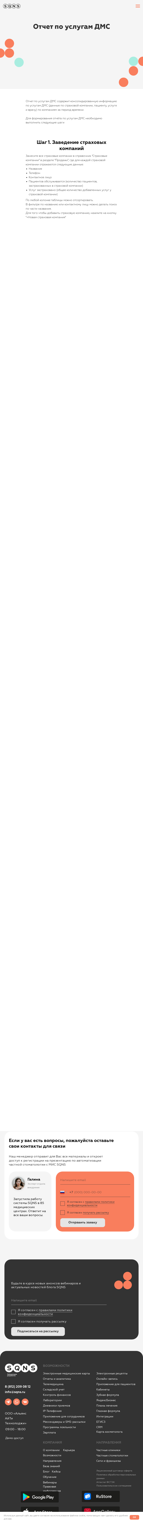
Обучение (49, 1477)
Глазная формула (108, 1411)
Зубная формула (107, 1395)
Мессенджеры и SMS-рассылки (64, 1421)
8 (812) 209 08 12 (18, 1386)
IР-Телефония (52, 1411)
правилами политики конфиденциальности (91, 1203)
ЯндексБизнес (106, 1400)
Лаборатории (52, 1400)
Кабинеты (103, 1389)
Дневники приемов (56, 1405)
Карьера (69, 1450)
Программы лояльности (59, 1427)
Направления (52, 1461)
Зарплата (49, 1432)
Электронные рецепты (112, 1373)
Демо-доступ (14, 1438)
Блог (46, 1471)
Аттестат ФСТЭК (105, 1482)
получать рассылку (96, 1212)
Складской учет (54, 1389)
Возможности (52, 1455)
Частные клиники (108, 1450)
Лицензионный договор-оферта (114, 1470)
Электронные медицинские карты (66, 1373)
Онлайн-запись (107, 1378)
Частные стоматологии (112, 1455)
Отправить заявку (82, 1222)
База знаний (51, 1466)
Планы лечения (106, 1405)
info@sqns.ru (15, 1392)
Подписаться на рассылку (38, 1331)
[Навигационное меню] (138, 6)
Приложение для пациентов (115, 1384)
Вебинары (50, 1482)
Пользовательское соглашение (113, 1485)
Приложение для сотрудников (64, 1416)
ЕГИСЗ (100, 1421)
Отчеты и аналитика (57, 1378)
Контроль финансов (57, 1395)
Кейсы (56, 1471)
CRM (99, 1427)
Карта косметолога (109, 1431)
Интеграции (104, 1416)
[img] (8, 1402)
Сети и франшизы (108, 1461)
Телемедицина (53, 1384)
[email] (95, 1180)
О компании (51, 1450)
